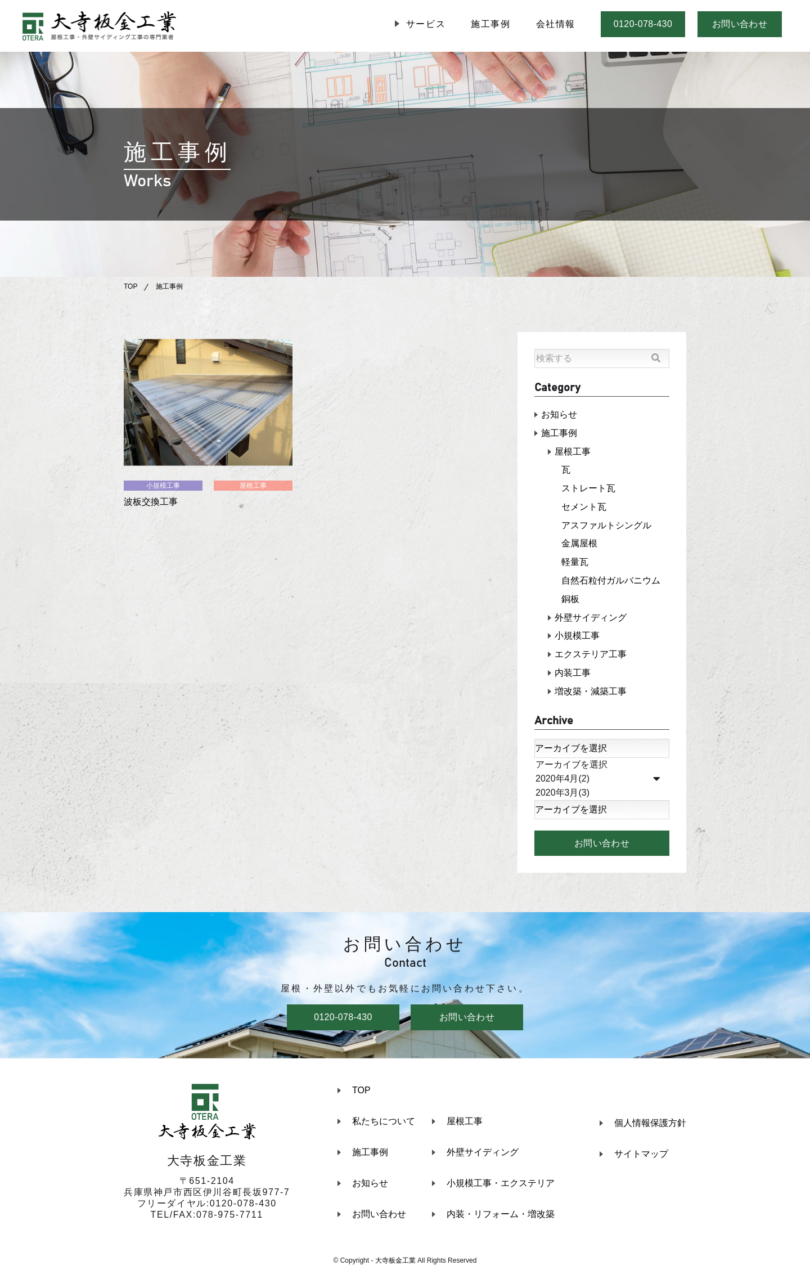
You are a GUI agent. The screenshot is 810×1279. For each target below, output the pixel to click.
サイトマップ (641, 1155)
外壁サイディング (591, 618)
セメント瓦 (583, 507)
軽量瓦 (574, 563)
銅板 (570, 600)
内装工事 (573, 674)
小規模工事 (163, 486)
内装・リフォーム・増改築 (501, 1216)
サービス (426, 24)
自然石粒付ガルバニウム (610, 581)
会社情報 (555, 24)
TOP (130, 286)
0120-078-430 (643, 24)
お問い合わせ (739, 24)
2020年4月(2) (601, 781)
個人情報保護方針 (650, 1124)
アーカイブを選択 (601, 767)
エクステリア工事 (591, 656)
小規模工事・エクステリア (501, 1185)
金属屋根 (579, 544)
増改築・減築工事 (591, 693)
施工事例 (490, 24)
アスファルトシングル (606, 526)
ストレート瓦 (588, 488)
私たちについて (383, 1123)
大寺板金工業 (395, 1263)
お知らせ (559, 414)
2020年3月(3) (601, 795)
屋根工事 (253, 486)
